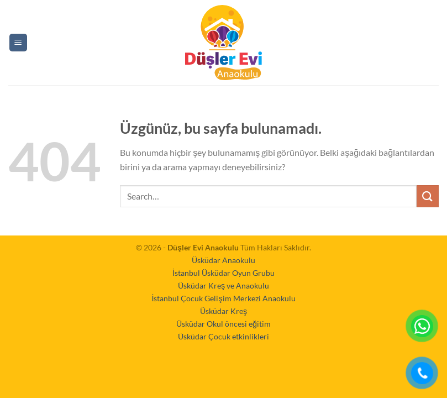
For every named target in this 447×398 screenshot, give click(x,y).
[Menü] (18, 43)
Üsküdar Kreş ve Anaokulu (223, 285)
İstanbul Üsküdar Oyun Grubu (223, 272)
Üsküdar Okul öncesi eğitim (223, 323)
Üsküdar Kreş (223, 311)
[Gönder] (428, 196)
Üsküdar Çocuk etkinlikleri (223, 336)
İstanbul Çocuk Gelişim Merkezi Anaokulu (223, 298)
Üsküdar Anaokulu (223, 260)
